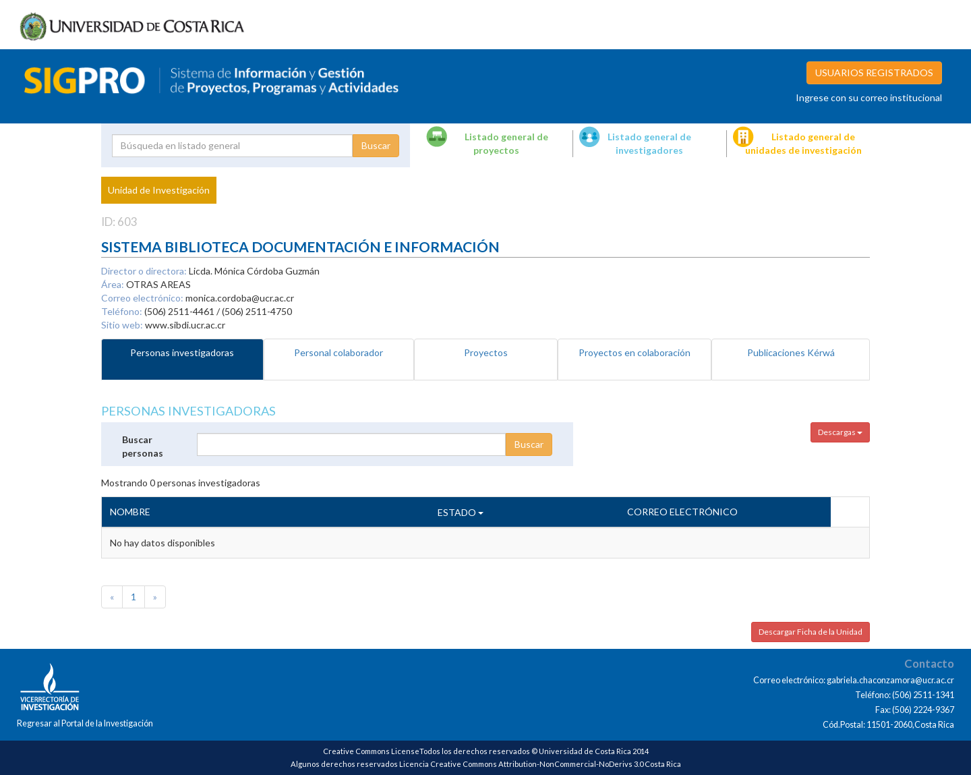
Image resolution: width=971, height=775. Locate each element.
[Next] (155, 596)
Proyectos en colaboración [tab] (634, 352)
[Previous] (112, 596)
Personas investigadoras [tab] (182, 352)
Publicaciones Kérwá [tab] (791, 352)
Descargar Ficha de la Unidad (810, 632)
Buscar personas (142, 446)
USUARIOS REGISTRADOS (874, 72)
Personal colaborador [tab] (338, 352)
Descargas (840, 432)
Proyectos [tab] (486, 352)
